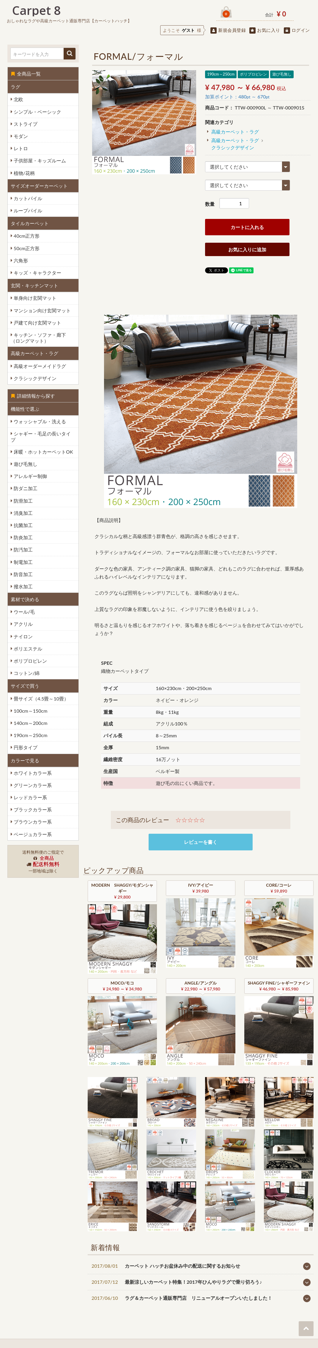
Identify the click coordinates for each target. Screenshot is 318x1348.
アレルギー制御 (29, 476)
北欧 (17, 99)
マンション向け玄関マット (41, 310)
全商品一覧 (26, 73)
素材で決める (25, 599)
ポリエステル (27, 648)
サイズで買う (25, 686)
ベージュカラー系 (32, 834)
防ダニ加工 (24, 488)
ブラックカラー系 (32, 809)
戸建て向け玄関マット (36, 322)
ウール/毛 (23, 612)
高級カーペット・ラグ (34, 353)
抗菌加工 (22, 525)
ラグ (15, 87)
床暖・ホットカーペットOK (42, 451)
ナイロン (22, 636)
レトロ (20, 148)
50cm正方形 (26, 248)
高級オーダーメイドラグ (39, 366)
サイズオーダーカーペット (39, 186)
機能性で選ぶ (25, 409)
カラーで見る (25, 760)
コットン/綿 (26, 673)
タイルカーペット (30, 223)
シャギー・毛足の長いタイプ (41, 436)
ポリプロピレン (29, 661)
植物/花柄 (23, 173)
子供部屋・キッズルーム (39, 160)
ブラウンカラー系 (32, 822)
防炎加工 (22, 537)
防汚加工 (22, 549)
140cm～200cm (29, 723)
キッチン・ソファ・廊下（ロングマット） (38, 338)
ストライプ (24, 124)
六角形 (20, 260)
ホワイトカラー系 (32, 773)
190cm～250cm (29, 735)
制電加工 (22, 562)
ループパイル (27, 210)
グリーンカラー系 (32, 785)
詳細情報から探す (33, 396)
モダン (20, 136)
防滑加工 (22, 501)
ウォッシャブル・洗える (39, 421)
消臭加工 (22, 513)
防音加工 (22, 574)
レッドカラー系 (29, 797)
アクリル (22, 624)
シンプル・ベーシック (36, 112)
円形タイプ (24, 747)
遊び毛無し (24, 464)
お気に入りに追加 (247, 249)
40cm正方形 (26, 236)
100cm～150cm (29, 711)
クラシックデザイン (34, 378)
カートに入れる (247, 227)
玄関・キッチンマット (34, 285)
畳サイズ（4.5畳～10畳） (40, 698)
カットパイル (27, 198)
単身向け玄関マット (34, 298)
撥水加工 (22, 586)
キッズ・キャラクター (36, 272)
